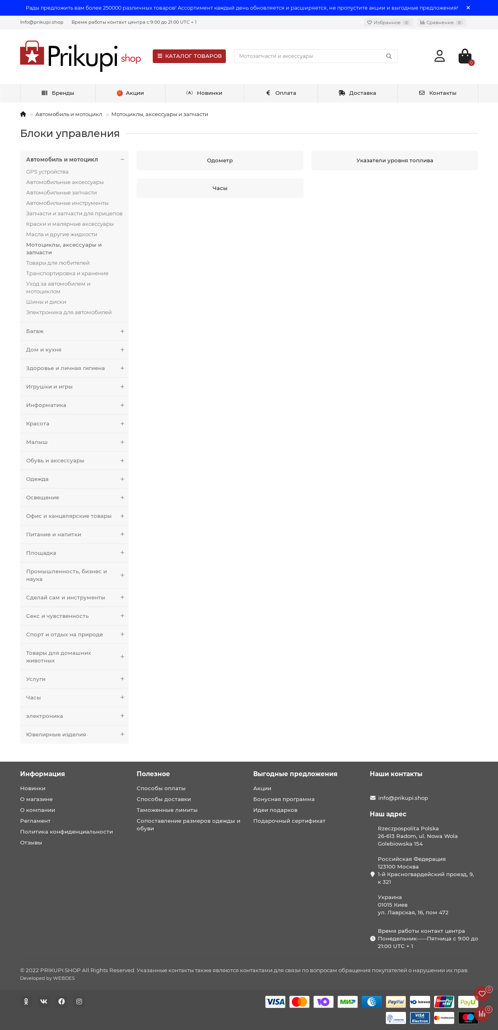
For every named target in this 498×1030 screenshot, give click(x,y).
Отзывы (31, 842)
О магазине (36, 799)
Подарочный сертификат (289, 820)
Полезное (153, 774)
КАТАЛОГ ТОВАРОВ (189, 56)
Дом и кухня (77, 349)
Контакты (437, 93)
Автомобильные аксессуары (65, 182)
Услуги (77, 679)
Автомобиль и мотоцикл (68, 114)
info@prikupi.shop (403, 798)
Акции (262, 788)
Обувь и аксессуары (77, 460)
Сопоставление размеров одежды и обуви (188, 824)
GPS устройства (47, 171)
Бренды (57, 93)
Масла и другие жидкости (61, 234)
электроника (77, 716)
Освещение (77, 497)
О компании (37, 810)
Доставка (357, 93)
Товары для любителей (58, 263)
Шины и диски (46, 301)
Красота (77, 423)
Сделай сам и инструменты (77, 597)
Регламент (35, 820)
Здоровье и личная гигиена (77, 368)
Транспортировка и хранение (67, 273)
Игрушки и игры (77, 386)
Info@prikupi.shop (42, 22)
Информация (42, 774)
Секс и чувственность (77, 616)
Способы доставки (164, 799)
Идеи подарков (275, 810)
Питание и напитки (77, 534)
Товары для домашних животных (77, 656)
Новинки (204, 93)
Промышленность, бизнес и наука (77, 575)
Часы (77, 697)
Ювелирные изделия (77, 734)
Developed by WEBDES (47, 978)
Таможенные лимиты (167, 810)
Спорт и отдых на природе (77, 634)
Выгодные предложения (295, 774)
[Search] (315, 56)
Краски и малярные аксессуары (70, 224)
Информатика (77, 405)
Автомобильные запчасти (61, 192)
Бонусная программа (284, 799)
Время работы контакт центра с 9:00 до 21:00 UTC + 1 (134, 22)
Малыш (77, 442)
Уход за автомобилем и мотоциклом (58, 287)
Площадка (77, 553)
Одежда (77, 479)
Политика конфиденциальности (66, 831)
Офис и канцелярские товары (77, 516)
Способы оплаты (161, 788)
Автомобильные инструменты (67, 203)
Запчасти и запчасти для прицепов (74, 213)
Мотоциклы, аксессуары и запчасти (159, 114)
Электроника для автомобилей (69, 312)
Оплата (280, 93)
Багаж (77, 331)
